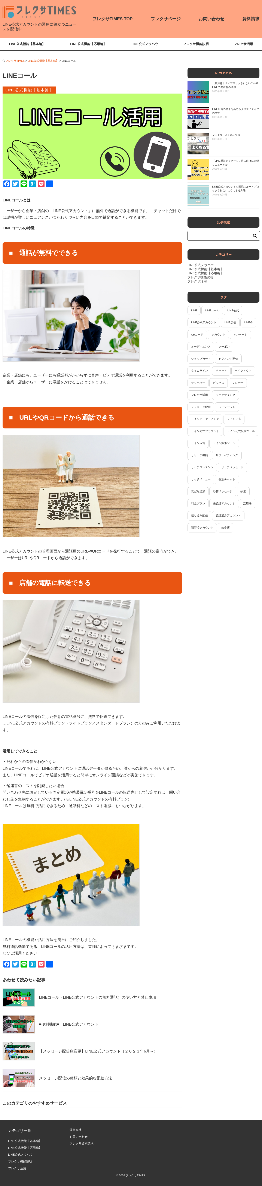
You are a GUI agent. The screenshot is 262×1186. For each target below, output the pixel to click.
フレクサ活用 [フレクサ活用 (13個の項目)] (199, 394)
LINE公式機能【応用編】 (88, 44)
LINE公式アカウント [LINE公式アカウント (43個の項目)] (204, 322)
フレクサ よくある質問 (226, 134)
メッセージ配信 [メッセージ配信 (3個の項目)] (201, 407)
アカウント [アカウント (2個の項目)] (218, 334)
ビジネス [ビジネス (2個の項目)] (218, 382)
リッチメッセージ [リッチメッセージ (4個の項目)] (232, 467)
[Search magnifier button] (255, 236)
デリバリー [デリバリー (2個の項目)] (198, 382)
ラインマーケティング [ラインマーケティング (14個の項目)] (205, 419)
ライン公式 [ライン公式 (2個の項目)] (234, 419)
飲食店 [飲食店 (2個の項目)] (225, 527)
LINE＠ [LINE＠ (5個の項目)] (248, 322)
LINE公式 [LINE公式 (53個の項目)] (233, 310)
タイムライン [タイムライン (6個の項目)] (199, 370)
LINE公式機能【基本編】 (27, 44)
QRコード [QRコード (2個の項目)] (197, 334)
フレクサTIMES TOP (112, 18)
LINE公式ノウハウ (144, 44)
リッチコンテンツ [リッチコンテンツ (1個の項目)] (202, 467)
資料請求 (250, 18)
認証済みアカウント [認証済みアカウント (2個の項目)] (228, 515)
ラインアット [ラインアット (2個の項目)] (227, 407)
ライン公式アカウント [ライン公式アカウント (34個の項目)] (205, 431)
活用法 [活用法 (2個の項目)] (247, 503)
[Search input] (222, 236)
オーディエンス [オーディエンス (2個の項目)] (201, 346)
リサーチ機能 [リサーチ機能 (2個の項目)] (199, 455)
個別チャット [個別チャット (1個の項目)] (227, 479)
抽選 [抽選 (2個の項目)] (243, 491)
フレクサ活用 (243, 44)
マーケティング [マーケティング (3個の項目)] (225, 394)
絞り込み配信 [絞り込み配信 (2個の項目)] (199, 515)
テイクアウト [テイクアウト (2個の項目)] (243, 370)
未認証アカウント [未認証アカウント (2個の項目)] (224, 503)
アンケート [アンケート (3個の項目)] (240, 334)
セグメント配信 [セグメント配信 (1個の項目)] (228, 358)
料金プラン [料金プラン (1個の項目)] (198, 503)
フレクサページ (166, 18)
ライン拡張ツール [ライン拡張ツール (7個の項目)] (224, 443)
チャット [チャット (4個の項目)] (221, 370)
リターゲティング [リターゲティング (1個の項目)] (227, 455)
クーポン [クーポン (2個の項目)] (224, 346)
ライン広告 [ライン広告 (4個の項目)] (198, 443)
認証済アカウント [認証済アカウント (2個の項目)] (202, 527)
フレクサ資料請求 (82, 1143)
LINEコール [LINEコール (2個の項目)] (212, 310)
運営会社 (76, 1130)
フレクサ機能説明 (196, 44)
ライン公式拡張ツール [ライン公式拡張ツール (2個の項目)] (241, 431)
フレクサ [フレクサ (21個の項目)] (237, 382)
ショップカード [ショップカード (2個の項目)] (201, 358)
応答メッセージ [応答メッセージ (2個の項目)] (222, 491)
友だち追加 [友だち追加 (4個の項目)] (198, 491)
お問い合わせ (211, 18)
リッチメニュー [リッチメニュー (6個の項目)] (201, 479)
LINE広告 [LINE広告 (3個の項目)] (230, 322)
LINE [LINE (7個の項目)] (194, 310)
